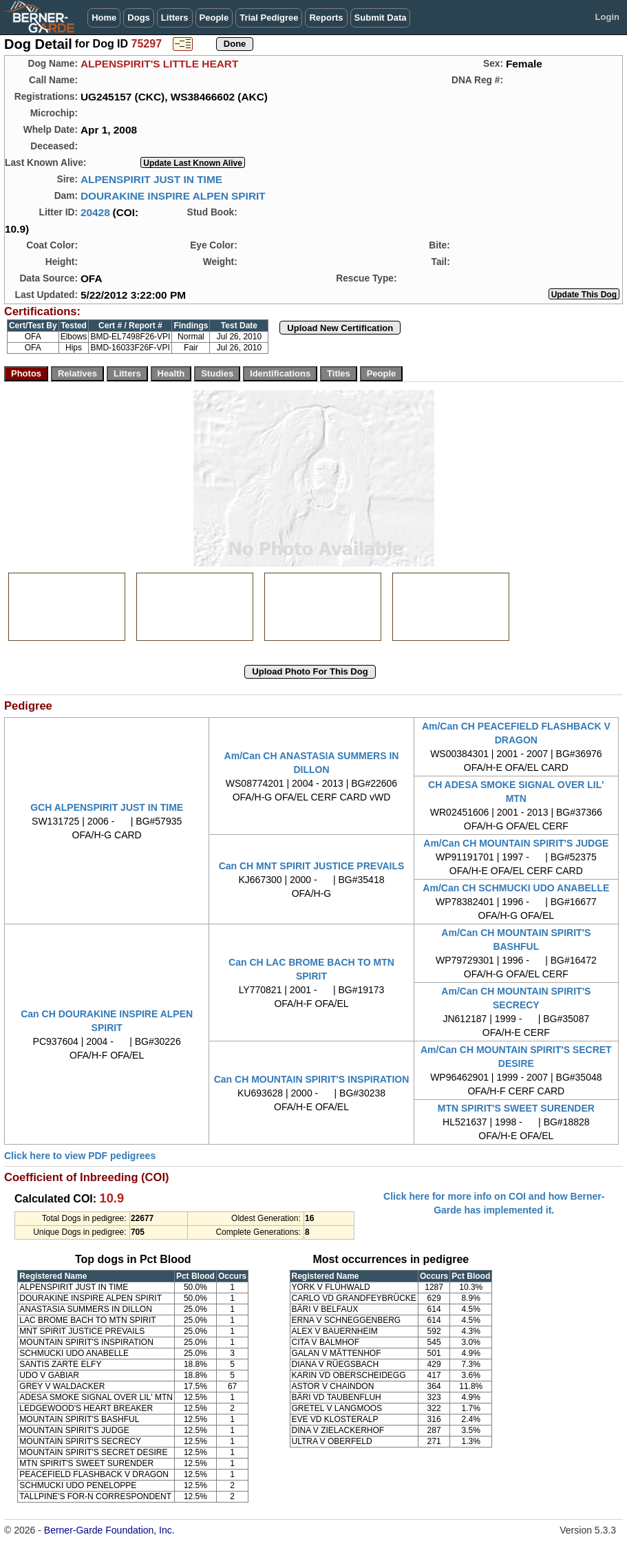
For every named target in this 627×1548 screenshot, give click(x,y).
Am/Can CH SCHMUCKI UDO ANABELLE (516, 887)
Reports (326, 17)
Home (104, 17)
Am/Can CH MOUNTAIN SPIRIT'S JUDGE (515, 843)
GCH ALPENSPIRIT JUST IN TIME (106, 807)
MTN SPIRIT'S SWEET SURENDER (516, 1108)
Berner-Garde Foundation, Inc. (109, 1530)
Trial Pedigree (269, 17)
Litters (175, 17)
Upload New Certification (340, 328)
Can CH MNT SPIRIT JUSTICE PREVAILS (312, 865)
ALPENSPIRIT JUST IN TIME (151, 179)
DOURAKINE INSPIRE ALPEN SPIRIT (173, 196)
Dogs (138, 17)
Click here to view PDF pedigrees (80, 1155)
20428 (95, 212)
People (214, 17)
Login (607, 17)
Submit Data (380, 17)
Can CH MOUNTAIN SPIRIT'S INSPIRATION (312, 1079)
